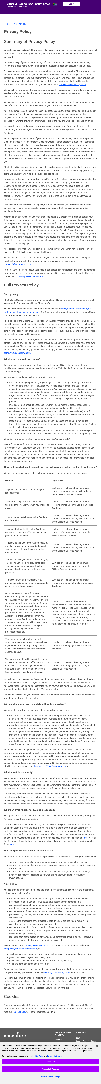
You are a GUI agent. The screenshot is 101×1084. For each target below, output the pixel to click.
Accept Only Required (50, 1070)
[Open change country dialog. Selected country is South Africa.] (57, 4)
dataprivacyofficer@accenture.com (50, 766)
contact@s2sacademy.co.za (72, 84)
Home (7, 24)
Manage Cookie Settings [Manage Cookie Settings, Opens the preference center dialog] (50, 1078)
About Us (63, 1043)
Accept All (50, 1063)
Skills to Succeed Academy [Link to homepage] (20, 4)
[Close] (97, 1047)
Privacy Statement (54, 1057)
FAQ (78, 1037)
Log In (71, 4)
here (84, 837)
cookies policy (19, 1012)
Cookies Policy (38, 1057)
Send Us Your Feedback (86, 1041)
